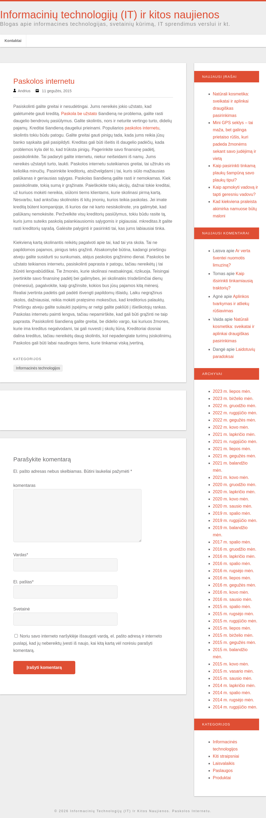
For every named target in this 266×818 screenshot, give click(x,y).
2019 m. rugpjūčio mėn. (235, 520)
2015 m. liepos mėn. (232, 628)
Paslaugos (223, 770)
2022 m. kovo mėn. (231, 427)
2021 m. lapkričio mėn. (234, 434)
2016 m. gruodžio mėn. (234, 549)
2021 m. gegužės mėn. (234, 456)
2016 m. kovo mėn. (231, 592)
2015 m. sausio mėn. (232, 678)
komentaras (24, 485)
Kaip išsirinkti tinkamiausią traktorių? (233, 280)
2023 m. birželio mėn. (233, 398)
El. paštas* (23, 582)
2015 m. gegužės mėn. (234, 642)
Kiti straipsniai (226, 756)
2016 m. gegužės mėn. (234, 585)
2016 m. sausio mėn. (232, 599)
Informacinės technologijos (38, 368)
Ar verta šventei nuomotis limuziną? (231, 257)
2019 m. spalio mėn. (232, 513)
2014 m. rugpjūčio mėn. (235, 707)
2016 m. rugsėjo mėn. (233, 570)
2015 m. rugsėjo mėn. (233, 614)
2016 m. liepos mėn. (232, 578)
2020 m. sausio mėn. (232, 506)
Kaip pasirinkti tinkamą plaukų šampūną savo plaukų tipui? (234, 172)
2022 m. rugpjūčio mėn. (235, 413)
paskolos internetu (142, 128)
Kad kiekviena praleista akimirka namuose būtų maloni (235, 208)
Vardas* (20, 555)
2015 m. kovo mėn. (231, 664)
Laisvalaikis (224, 763)
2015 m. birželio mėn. (233, 635)
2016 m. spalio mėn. (232, 563)
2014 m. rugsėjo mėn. (233, 700)
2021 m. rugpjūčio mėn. (235, 441)
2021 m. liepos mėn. (232, 448)
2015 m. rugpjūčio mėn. (235, 621)
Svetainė (21, 609)
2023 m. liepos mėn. (232, 391)
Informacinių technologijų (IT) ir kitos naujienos (109, 14)
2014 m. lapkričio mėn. (234, 685)
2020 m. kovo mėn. (231, 499)
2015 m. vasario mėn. (233, 671)
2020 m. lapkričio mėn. (234, 492)
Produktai (222, 777)
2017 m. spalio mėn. (232, 542)
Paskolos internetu (43, 81)
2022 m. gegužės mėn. (234, 420)
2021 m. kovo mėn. (231, 477)
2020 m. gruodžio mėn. (234, 484)
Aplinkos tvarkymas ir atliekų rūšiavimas (231, 303)
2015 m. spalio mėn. (232, 606)
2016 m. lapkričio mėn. (234, 556)
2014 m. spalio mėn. (232, 692)
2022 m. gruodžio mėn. (234, 405)
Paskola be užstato (79, 113)
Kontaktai (13, 41)
